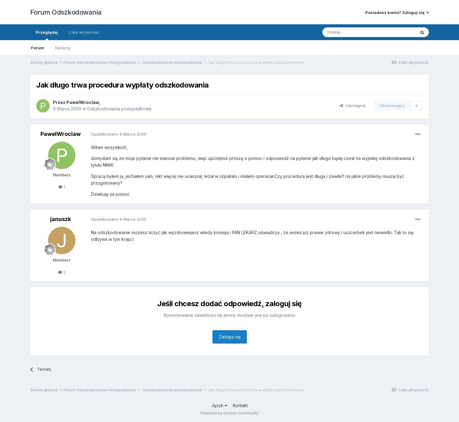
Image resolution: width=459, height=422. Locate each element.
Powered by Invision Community (229, 413)
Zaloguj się (229, 336)
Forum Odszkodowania (66, 12)
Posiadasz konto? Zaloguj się (397, 12)
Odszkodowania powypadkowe (119, 108)
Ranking (62, 47)
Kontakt (240, 405)
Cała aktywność (84, 32)
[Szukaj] (353, 32)
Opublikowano (118, 134)
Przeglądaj (47, 35)
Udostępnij (353, 105)
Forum (37, 47)
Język (219, 405)
